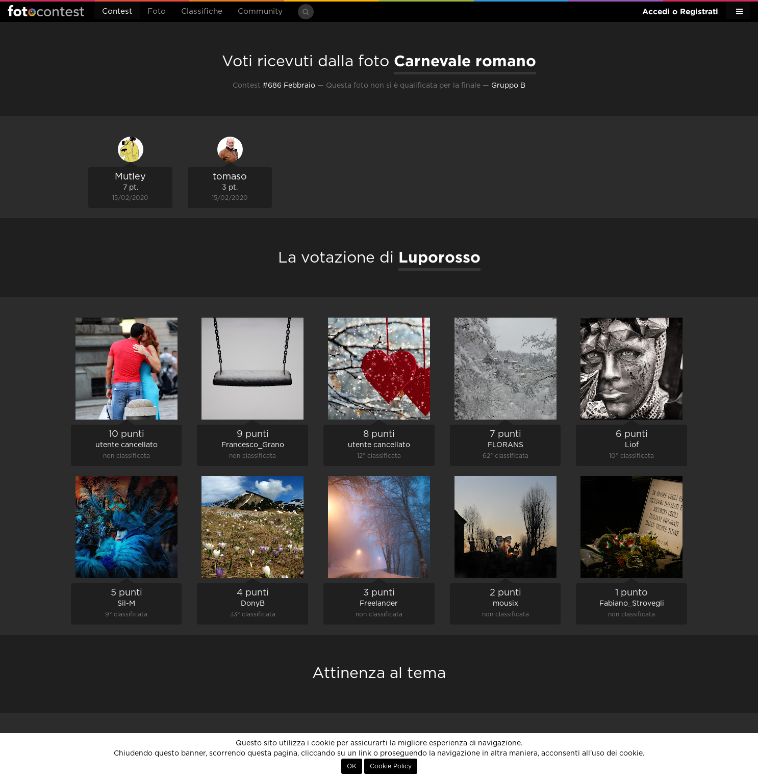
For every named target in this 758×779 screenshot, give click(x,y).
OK (352, 766)
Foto (156, 11)
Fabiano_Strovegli (631, 603)
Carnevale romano (465, 60)
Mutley (130, 176)
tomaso (230, 176)
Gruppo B (508, 85)
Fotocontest (46, 10)
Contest (117, 11)
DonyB (253, 603)
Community (260, 11)
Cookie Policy (391, 766)
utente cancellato (126, 445)
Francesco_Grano (252, 445)
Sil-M (126, 603)
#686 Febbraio (289, 85)
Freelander (379, 603)
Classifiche (201, 11)
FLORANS (505, 445)
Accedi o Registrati (680, 11)
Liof (632, 445)
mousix (505, 603)
